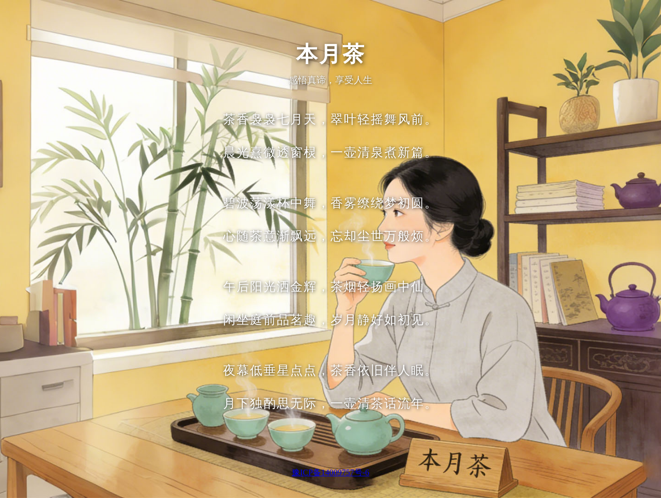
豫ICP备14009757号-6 (330, 472)
